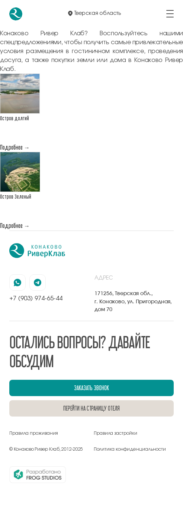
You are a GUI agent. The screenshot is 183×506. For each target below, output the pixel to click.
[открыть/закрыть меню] (170, 13)
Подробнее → (15, 147)
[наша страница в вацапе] (17, 282)
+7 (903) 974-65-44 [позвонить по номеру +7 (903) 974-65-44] (35, 298)
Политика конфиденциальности (130, 449)
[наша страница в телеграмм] (37, 282)
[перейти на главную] (15, 13)
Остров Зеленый (15, 196)
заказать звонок (91, 387)
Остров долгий (14, 118)
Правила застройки (115, 433)
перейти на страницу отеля (91, 408)
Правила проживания (33, 433)
